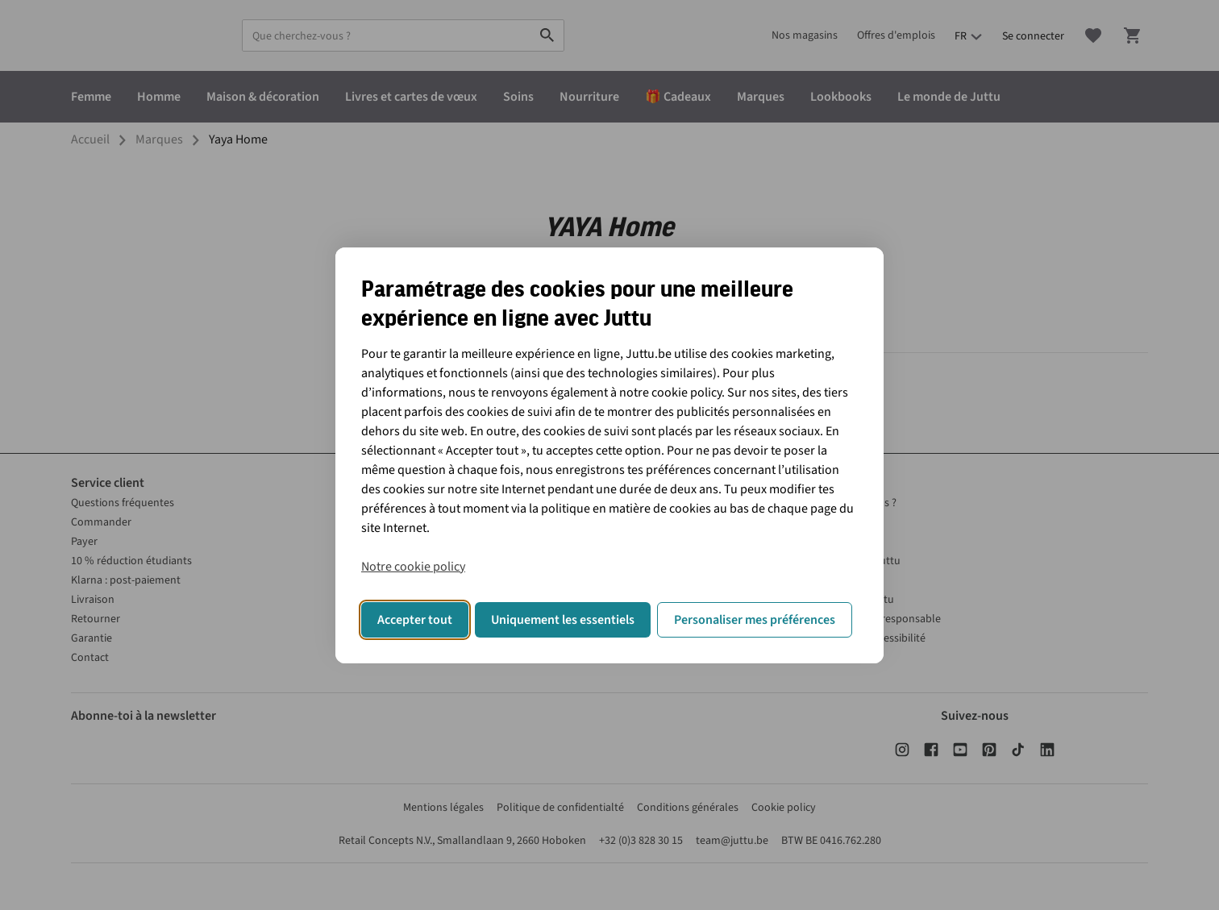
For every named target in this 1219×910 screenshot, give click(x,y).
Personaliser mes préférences (754, 620)
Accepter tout (414, 620)
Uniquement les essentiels (562, 620)
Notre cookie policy (413, 567)
